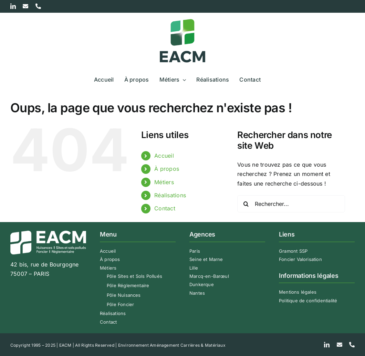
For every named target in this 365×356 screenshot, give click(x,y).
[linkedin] (327, 344)
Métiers (164, 182)
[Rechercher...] (291, 203)
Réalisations (170, 195)
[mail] (339, 344)
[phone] (352, 344)
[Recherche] (245, 203)
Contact (164, 208)
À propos (166, 168)
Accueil (164, 155)
